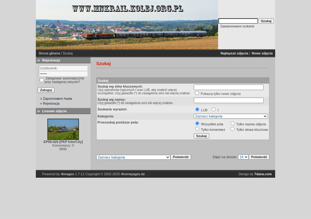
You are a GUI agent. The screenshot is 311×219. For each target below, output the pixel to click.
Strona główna (49, 53)
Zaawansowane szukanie (237, 26)
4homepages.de (133, 174)
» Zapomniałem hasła (56, 98)
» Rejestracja (50, 103)
